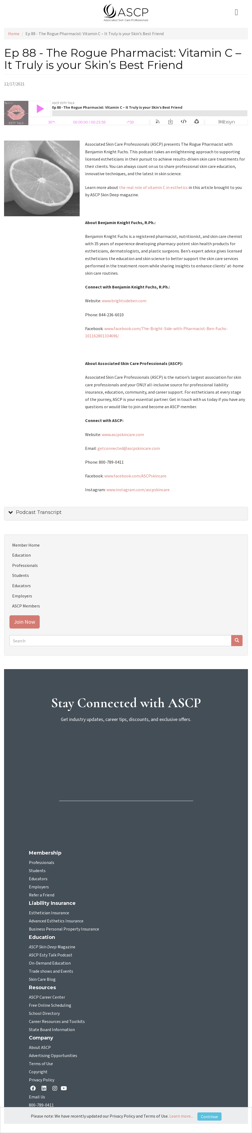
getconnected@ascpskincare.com (129, 448)
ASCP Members (26, 606)
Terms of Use (41, 1064)
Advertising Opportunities (53, 1056)
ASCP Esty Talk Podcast (50, 955)
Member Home (26, 545)
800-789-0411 (41, 1105)
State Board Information (52, 1030)
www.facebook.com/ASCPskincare (135, 476)
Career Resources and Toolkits (57, 1022)
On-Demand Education (50, 963)
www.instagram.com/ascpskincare (138, 489)
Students (20, 575)
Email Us (37, 1097)
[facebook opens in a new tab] (34, 1088)
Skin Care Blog (42, 979)
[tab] (126, 513)
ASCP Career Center (47, 997)
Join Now (24, 621)
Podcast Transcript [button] (39, 512)
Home (13, 33)
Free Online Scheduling (50, 1005)
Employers (22, 596)
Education (21, 555)
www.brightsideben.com (124, 300)
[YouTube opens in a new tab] (64, 1088)
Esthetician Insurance (49, 913)
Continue (209, 1116)
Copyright (38, 1072)
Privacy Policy (41, 1080)
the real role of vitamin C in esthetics (153, 187)
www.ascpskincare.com (123, 434)
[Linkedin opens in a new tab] (45, 1088)
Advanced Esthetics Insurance (56, 921)
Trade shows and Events (51, 971)
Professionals (25, 565)
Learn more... (181, 1116)
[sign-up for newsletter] (126, 748)
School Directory (44, 1013)
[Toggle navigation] (239, 12)
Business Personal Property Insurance (64, 929)
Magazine (52, 947)
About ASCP (40, 1048)
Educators (21, 585)
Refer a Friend (41, 895)
